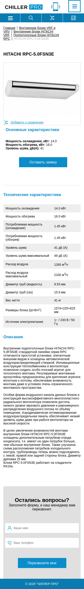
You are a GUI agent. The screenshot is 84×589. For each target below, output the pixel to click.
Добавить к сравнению (27, 122)
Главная (9, 28)
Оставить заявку (43, 162)
